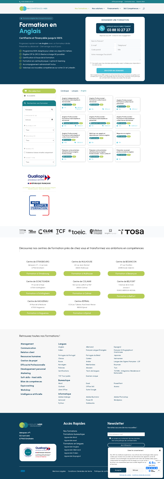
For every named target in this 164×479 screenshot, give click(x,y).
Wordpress (118, 400)
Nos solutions (97, 9)
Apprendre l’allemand (72, 450)
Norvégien (62, 365)
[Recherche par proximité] (52, 119)
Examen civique (92, 376)
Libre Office (62, 390)
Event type (29, 157)
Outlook (61, 386)
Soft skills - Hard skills (31, 377)
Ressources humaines (31, 356)
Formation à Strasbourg (38, 273)
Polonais (61, 368)
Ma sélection (32, 91)
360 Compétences (131, 9)
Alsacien (89, 368)
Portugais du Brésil (93, 355)
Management (27, 344)
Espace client (141, 1)
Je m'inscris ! (126, 445)
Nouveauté (29, 136)
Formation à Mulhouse (82, 273)
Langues (75, 91)
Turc (115, 368)
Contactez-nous (130, 1)
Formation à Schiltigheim (38, 293)
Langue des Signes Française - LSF (127, 361)
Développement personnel (33, 369)
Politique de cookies (125, 475)
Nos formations (81, 9)
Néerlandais (90, 365)
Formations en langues (73, 444)
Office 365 (90, 386)
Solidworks (90, 403)
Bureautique (64, 380)
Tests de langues (92, 371)
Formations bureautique (74, 434)
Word (60, 383)
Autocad (61, 400)
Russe (60, 361)
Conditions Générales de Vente (141, 475)
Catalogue (65, 91)
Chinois (61, 358)
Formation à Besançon (126, 273)
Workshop (25, 390)
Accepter (118, 470)
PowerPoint (118, 383)
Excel (88, 383)
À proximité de (30, 115)
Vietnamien (118, 358)
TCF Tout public (64, 376)
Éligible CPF (30, 125)
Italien (60, 350)
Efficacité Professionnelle (33, 365)
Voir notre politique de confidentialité (124, 440)
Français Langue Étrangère (96, 350)
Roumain (117, 365)
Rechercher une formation (36, 103)
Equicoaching (27, 385)
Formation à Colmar (82, 293)
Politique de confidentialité (104, 471)
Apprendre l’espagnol (72, 456)
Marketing (26, 373)
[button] (160, 450)
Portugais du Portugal (66, 355)
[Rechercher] (52, 109)
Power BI (89, 400)
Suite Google (91, 390)
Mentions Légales (59, 471)
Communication (28, 348)
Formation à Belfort (126, 296)
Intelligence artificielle (31, 394)
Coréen (89, 358)
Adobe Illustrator (92, 397)
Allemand (89, 347)
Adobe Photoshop (121, 397)
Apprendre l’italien (71, 453)
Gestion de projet (29, 360)
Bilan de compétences (31, 381)
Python (61, 403)
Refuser (135, 470)
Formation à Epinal (82, 313)
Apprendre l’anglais (71, 447)
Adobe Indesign (64, 397)
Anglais (61, 347)
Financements (113, 9)
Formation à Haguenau (38, 313)
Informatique (64, 394)
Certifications (63, 371)
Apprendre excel (70, 440)
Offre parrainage (117, 1)
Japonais (117, 355)
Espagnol (117, 347)
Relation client (27, 352)
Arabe (88, 361)
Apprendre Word (70, 437)
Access (116, 386)
